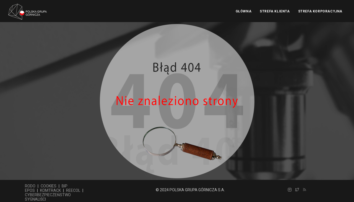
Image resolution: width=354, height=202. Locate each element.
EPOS (30, 190)
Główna (244, 11)
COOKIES (48, 186)
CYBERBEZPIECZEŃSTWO (48, 195)
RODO (30, 186)
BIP (64, 186)
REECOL (73, 190)
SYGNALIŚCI (35, 199)
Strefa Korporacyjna (320, 11)
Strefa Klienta (275, 11)
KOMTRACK (50, 190)
